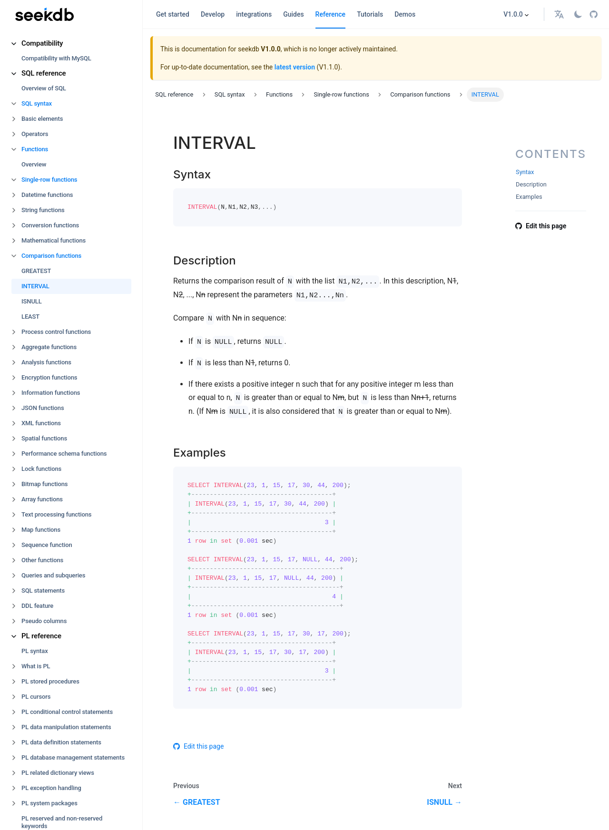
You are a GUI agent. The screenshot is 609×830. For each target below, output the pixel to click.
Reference (330, 14)
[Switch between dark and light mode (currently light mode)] (578, 14)
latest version (295, 67)
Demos (404, 14)
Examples (529, 196)
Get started (172, 14)
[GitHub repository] (593, 14)
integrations (254, 14)
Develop (213, 14)
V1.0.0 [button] (513, 14)
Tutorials (370, 14)
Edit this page (198, 746)
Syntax (525, 172)
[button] (71, 43)
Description (531, 184)
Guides (293, 14)
